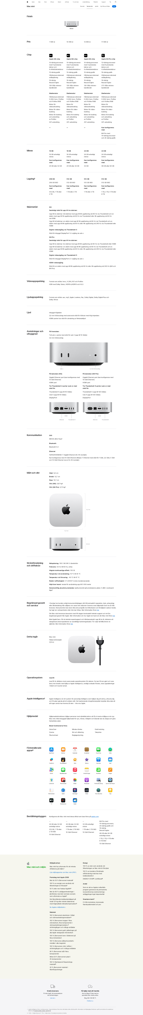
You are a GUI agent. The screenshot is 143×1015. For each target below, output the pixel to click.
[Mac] (39, 2)
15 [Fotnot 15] (55, 964)
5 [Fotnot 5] (52, 590)
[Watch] (59, 2)
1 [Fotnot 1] (44, 698)
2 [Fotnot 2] (34, 178)
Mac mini (31, 6)
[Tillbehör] (95, 2)
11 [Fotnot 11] (66, 896)
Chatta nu (90, 1001)
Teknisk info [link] (90, 6)
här (98, 610)
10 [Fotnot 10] (70, 889)
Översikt (82, 6)
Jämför (96, 6)
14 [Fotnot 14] (68, 925)
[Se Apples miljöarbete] (58, 907)
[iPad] (45, 2)
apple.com (95, 816)
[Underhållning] (86, 2)
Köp (114, 6)
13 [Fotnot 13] (70, 917)
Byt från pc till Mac (105, 6)
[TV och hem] (75, 2)
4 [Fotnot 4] (62, 484)
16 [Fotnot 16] (102, 879)
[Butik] (33, 2)
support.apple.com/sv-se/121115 (42, 1010)
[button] (110, 2)
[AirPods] (67, 2)
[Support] (103, 2)
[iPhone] (52, 2)
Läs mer (52, 998)
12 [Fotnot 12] (76, 904)
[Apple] (27, 2)
